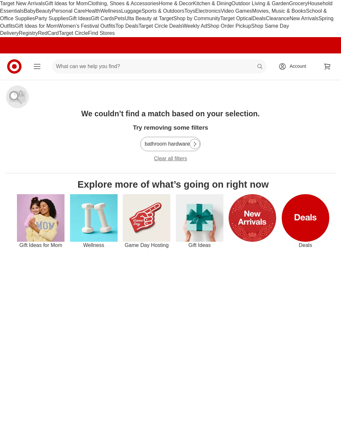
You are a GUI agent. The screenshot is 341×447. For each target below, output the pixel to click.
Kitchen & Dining (212, 3)
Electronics (207, 11)
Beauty (44, 11)
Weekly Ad (195, 26)
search (260, 67)
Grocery (298, 3)
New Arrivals (304, 18)
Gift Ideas (80, 18)
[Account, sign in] (294, 66)
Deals (259, 18)
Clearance (278, 18)
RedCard (48, 33)
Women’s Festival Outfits (86, 26)
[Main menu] (37, 66)
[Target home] (14, 66)
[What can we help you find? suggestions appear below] (159, 66)
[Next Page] (195, 144)
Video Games (236, 11)
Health (92, 11)
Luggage (131, 11)
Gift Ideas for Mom (66, 3)
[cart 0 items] (327, 66)
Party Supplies (51, 18)
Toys (189, 11)
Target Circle (73, 33)
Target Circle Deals (160, 26)
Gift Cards (102, 18)
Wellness (110, 11)
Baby (30, 11)
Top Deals (126, 26)
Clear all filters (170, 158)
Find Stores (101, 33)
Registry (28, 33)
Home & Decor (176, 3)
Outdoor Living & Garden (260, 3)
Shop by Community (196, 18)
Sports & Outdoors (163, 11)
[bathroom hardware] (170, 144)
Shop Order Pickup (229, 26)
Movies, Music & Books (279, 11)
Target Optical (236, 18)
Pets (119, 18)
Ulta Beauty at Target (149, 18)
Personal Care (68, 11)
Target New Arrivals (22, 3)
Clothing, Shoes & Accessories (123, 3)
